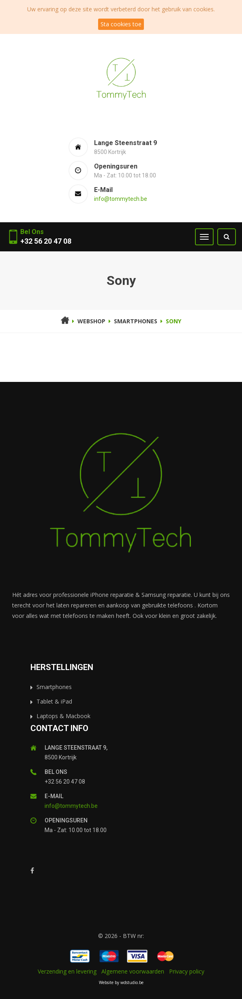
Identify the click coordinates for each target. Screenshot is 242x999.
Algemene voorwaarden (132, 971)
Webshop (91, 321)
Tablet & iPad (54, 701)
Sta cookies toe (121, 24)
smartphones (135, 321)
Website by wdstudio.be (121, 982)
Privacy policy (186, 971)
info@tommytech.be (120, 199)
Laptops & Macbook (63, 716)
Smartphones (54, 687)
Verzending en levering (67, 971)
